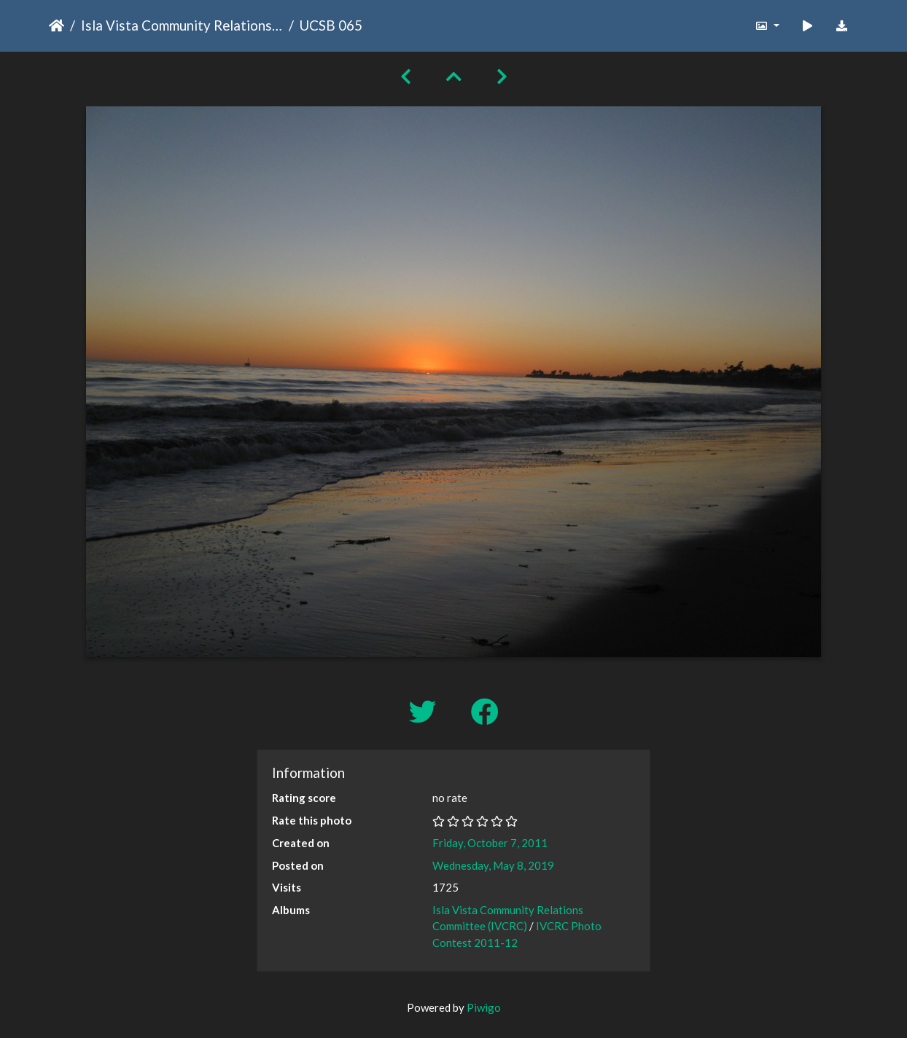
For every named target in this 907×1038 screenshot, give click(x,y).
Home (56, 25)
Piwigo (484, 1007)
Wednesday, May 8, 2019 (493, 865)
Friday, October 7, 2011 (490, 842)
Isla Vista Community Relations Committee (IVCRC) (182, 25)
